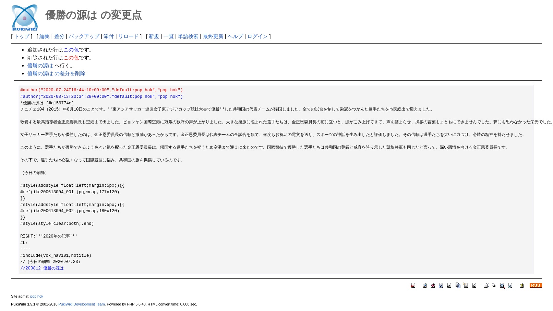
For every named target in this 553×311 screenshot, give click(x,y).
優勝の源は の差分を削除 (56, 73)
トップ (21, 36)
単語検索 (188, 36)
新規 (154, 36)
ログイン (257, 36)
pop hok (36, 296)
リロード (128, 36)
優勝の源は (40, 65)
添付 (109, 36)
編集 (44, 36)
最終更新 (213, 36)
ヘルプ (235, 36)
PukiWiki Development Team (82, 304)
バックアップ (84, 36)
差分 (59, 36)
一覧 (169, 36)
